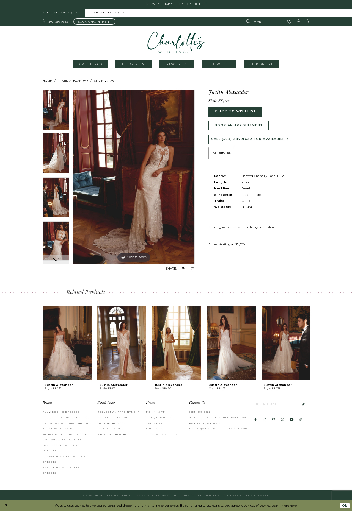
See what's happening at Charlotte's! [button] (176, 4)
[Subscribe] (303, 404)
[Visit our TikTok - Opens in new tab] (300, 420)
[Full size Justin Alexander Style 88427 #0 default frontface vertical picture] (133, 177)
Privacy (143, 495)
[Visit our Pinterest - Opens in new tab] (273, 420)
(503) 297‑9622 (199, 412)
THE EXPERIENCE (110, 423)
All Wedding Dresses (61, 412)
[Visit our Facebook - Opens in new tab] (255, 420)
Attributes (222, 155)
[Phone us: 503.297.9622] (55, 22)
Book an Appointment (240, 127)
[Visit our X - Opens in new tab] (282, 420)
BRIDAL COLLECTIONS (114, 418)
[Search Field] (261, 22)
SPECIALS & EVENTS (112, 429)
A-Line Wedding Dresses (64, 429)
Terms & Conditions (172, 495)
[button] (298, 22)
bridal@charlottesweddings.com (218, 429)
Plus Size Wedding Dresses (66, 418)
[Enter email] (280, 404)
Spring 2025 (104, 81)
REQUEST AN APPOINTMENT (118, 412)
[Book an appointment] (94, 22)
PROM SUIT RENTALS (113, 434)
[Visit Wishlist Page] (289, 22)
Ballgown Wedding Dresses (67, 423)
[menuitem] (60, 13)
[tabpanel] (56, 112)
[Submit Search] (249, 22)
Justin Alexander (73, 81)
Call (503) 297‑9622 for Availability (250, 141)
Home (47, 81)
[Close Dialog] (6, 505)
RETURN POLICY (208, 495)
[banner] (176, 43)
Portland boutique (60, 13)
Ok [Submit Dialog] (344, 506)
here (293, 505)
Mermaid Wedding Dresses (66, 434)
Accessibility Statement (247, 495)
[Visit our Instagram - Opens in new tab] (264, 420)
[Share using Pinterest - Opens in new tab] (184, 269)
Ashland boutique (108, 13)
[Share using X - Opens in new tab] (193, 269)
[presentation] (67, 344)
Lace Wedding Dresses (62, 440)
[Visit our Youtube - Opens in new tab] (291, 420)
